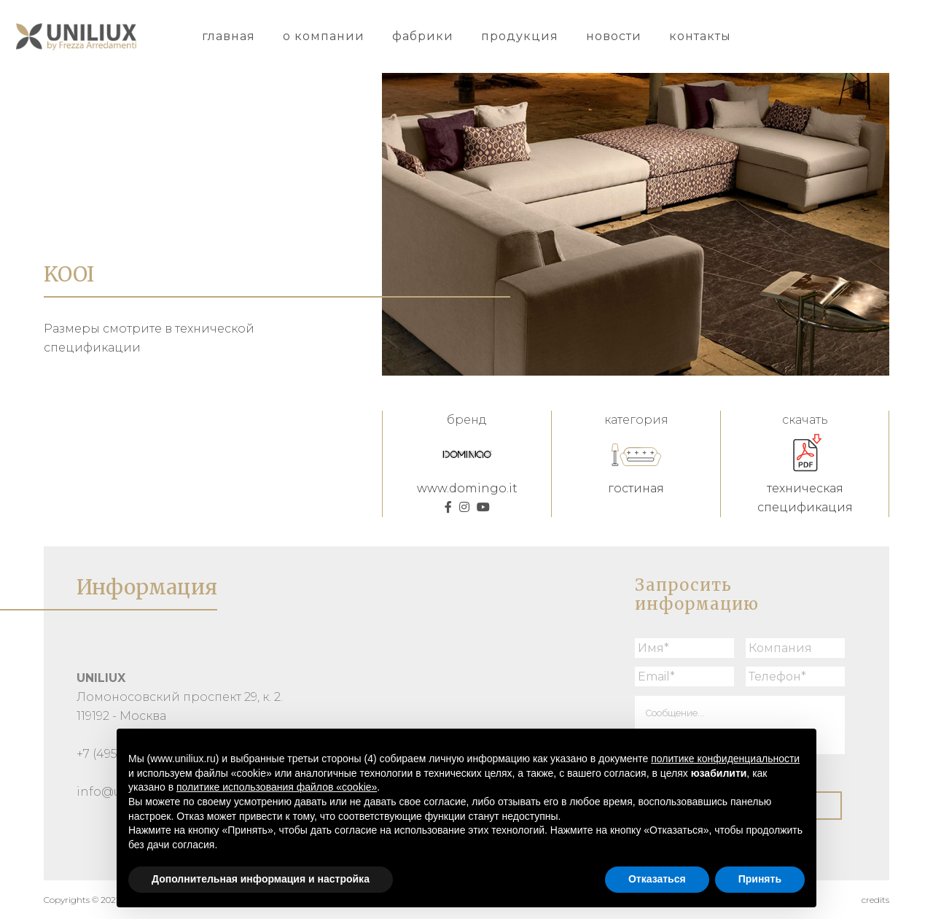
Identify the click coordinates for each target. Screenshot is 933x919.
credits (875, 899)
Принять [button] (759, 879)
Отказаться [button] (657, 879)
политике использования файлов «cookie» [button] (276, 787)
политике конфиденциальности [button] (725, 758)
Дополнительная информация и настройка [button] (261, 879)
